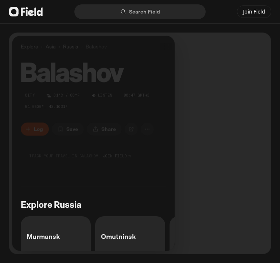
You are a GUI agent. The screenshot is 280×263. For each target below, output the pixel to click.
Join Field (254, 11)
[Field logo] (26, 12)
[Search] (140, 11)
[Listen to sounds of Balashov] (102, 94)
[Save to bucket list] (68, 127)
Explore (29, 45)
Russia (70, 45)
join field (117, 154)
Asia (51, 45)
